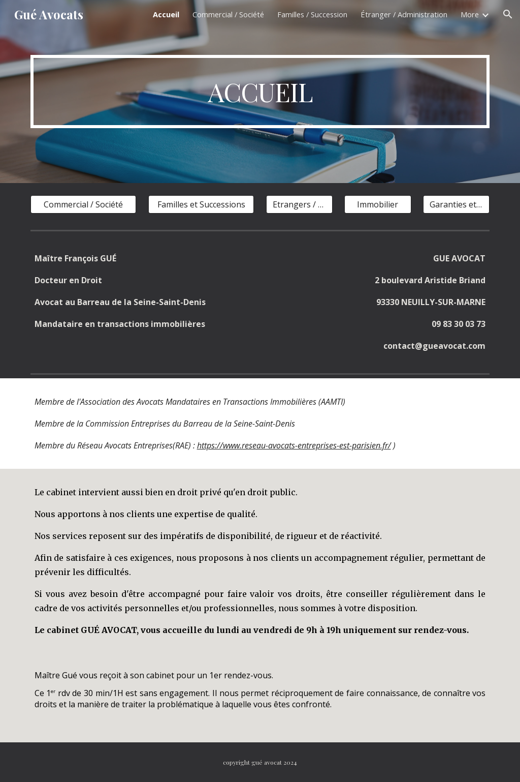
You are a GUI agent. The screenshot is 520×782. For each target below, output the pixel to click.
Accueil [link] (166, 14)
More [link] (470, 14)
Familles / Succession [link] (312, 14)
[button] (508, 14)
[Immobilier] (377, 204)
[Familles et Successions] (201, 204)
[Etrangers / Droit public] (299, 204)
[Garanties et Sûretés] (456, 204)
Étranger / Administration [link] (404, 14)
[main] (260, 91)
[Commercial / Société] (83, 204)
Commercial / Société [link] (228, 14)
